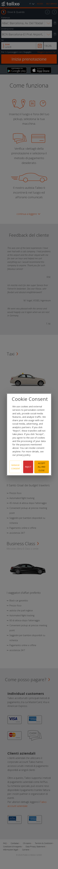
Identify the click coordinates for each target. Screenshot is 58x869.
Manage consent (15, 467)
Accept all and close (41, 467)
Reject (28, 466)
